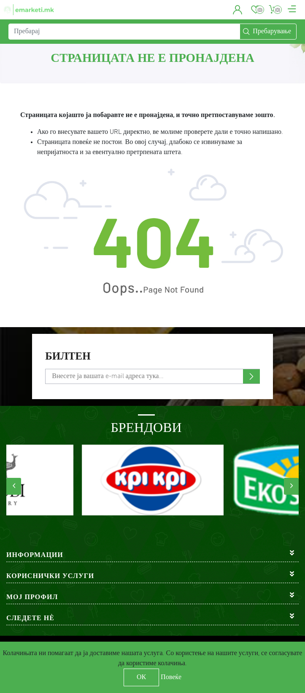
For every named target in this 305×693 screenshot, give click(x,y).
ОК (141, 677)
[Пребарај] (124, 32)
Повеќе (171, 677)
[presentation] (13, 486)
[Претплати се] (152, 376)
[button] (238, 9)
